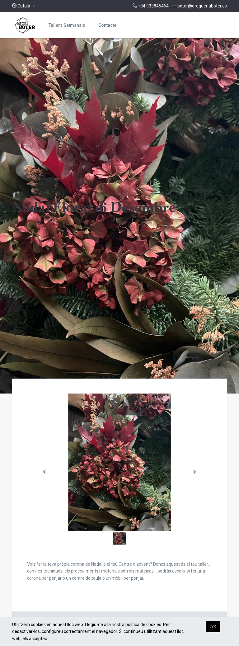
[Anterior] (44, 472)
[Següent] (195, 472)
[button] (23, 5)
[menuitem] (67, 25)
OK (213, 626)
